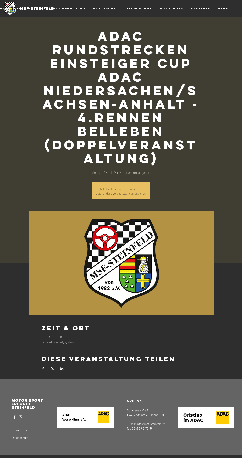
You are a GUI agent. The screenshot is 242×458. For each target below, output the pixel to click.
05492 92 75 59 (142, 429)
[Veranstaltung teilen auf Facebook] (43, 368)
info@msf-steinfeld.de (151, 424)
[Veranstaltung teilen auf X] (52, 368)
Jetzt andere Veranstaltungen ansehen (121, 193)
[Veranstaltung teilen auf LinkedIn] (62, 368)
